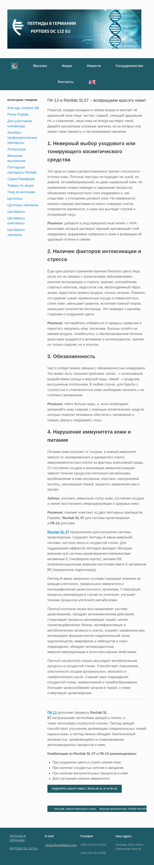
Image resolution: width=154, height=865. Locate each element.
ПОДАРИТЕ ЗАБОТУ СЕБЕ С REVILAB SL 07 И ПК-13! (85, 788)
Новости (94, 66)
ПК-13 (52, 712)
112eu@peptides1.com (61, 845)
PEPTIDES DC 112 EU (23, 848)
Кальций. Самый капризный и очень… (74, 809)
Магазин (40, 66)
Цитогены (15, 198)
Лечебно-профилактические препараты (22, 138)
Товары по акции (20, 185)
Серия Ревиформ (21, 179)
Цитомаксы (16, 211)
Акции (67, 66)
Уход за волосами (21, 192)
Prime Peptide (18, 114)
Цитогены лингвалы (22, 205)
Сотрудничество (129, 66)
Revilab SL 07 (58, 532)
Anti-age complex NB (23, 108)
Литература (16, 149)
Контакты (66, 82)
